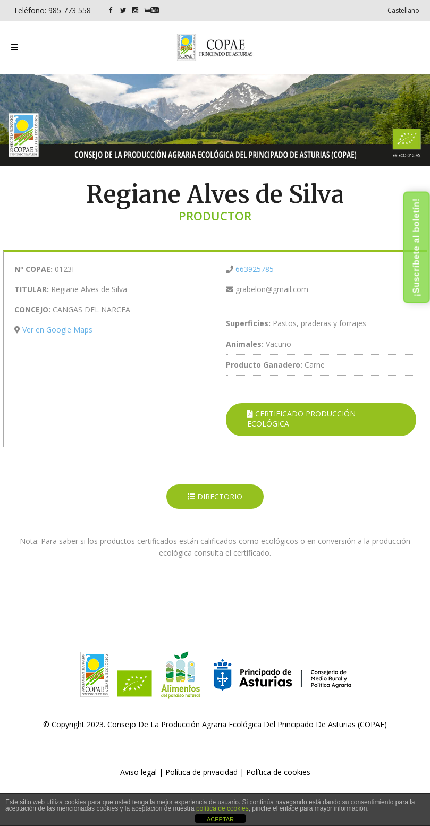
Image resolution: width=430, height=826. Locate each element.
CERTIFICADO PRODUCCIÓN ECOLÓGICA (301, 418)
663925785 (254, 269)
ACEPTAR (220, 819)
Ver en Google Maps (57, 330)
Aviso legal (138, 772)
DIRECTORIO (215, 496)
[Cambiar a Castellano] (403, 10)
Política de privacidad (201, 772)
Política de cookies (278, 772)
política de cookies (222, 808)
